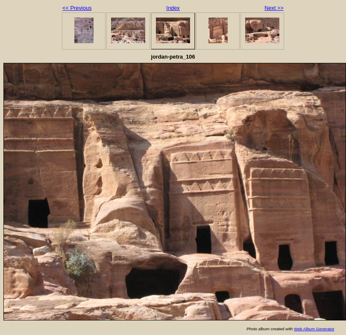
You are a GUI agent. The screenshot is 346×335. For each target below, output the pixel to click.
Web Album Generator (314, 328)
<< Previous (76, 8)
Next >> (274, 8)
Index (172, 8)
